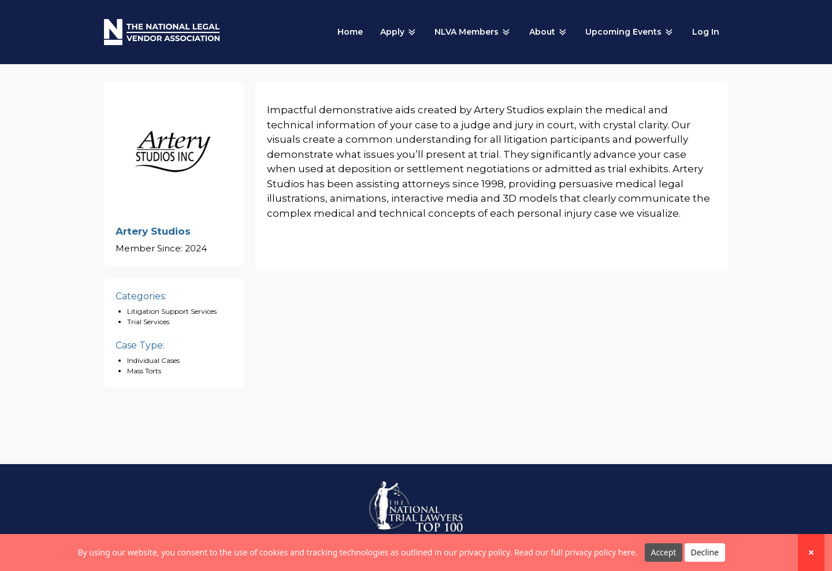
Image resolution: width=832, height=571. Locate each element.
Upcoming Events (630, 32)
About (549, 32)
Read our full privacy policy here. (576, 552)
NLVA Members (473, 32)
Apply (399, 32)
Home (350, 32)
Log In (705, 32)
